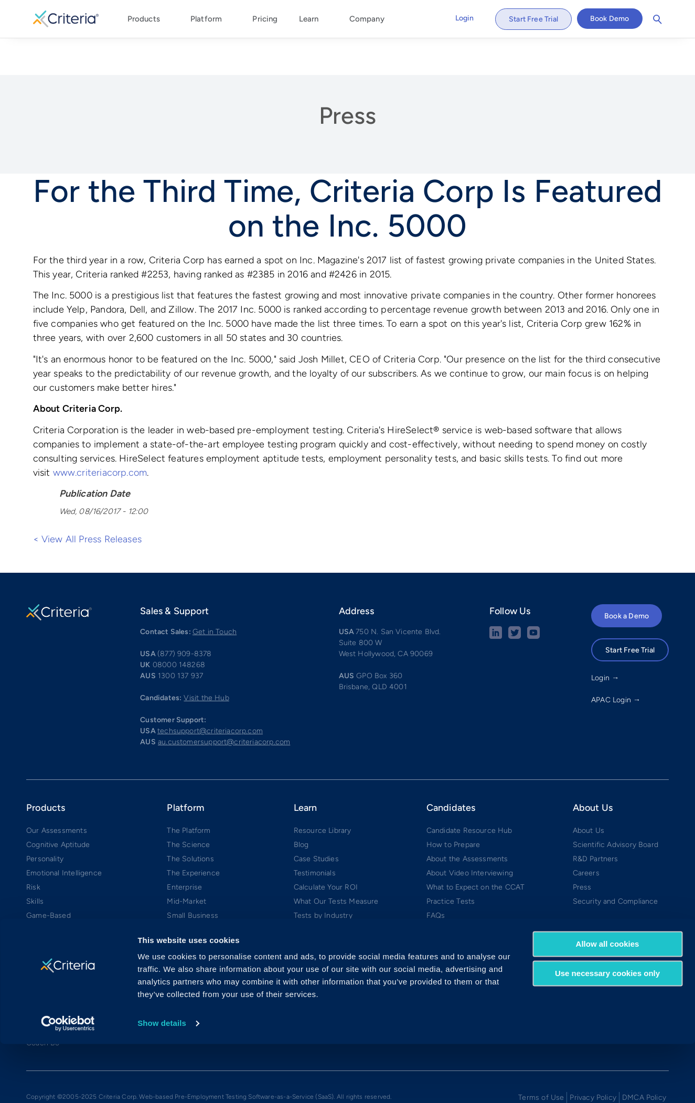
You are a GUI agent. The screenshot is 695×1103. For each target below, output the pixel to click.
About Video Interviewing (469, 834)
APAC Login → (615, 661)
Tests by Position (322, 891)
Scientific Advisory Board (616, 806)
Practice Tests (450, 863)
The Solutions (190, 820)
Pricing (264, 19)
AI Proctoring (48, 891)
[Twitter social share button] (514, 598)
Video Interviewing (58, 919)
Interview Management (65, 933)
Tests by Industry (323, 877)
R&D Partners (595, 820)
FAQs (435, 877)
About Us (588, 792)
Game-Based (48, 877)
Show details (161, 1082)
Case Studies (316, 820)
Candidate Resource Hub (469, 792)
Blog (301, 806)
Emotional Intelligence (64, 834)
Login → (605, 639)
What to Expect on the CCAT (475, 848)
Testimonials (315, 834)
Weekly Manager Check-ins (72, 976)
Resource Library (322, 792)
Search (657, 19)
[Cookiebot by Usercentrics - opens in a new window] (68, 1082)
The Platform (188, 792)
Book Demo (609, 18)
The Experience (193, 834)
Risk (33, 848)
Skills (35, 863)
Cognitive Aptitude (58, 806)
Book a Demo (626, 577)
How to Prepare (453, 806)
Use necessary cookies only (607, 1032)
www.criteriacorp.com (100, 434)
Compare (182, 905)
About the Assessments (467, 820)
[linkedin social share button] (495, 598)
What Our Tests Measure (336, 863)
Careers (586, 834)
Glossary (308, 905)
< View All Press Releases (87, 501)
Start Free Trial (533, 19)
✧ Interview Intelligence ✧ (71, 948)
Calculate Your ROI (326, 848)
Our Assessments (56, 792)
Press (348, 77)
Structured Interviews (63, 905)
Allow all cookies (607, 1003)
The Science (188, 806)
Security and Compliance (615, 863)
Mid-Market (186, 863)
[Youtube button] (533, 598)
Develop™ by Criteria (62, 962)
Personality (44, 820)
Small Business (192, 877)
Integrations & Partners (206, 891)
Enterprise (184, 848)
